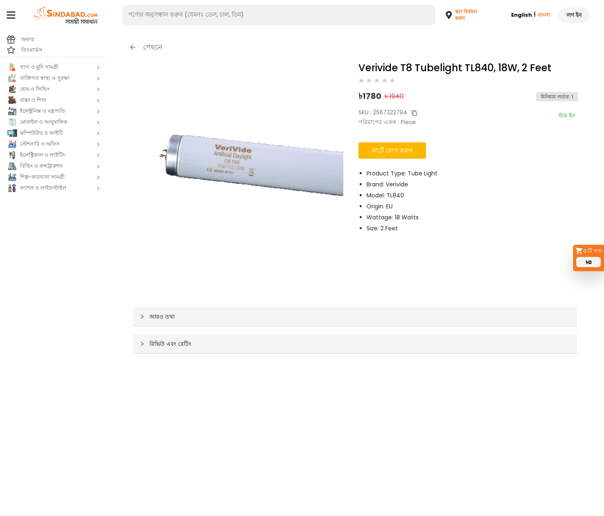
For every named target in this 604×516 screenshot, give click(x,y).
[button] (458, 15)
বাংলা (544, 15)
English (521, 15)
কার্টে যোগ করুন (392, 150)
